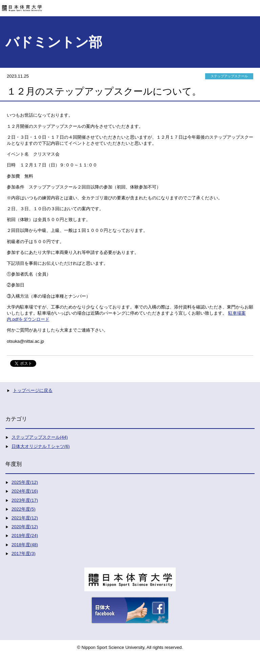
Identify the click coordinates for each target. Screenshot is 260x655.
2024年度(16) (25, 491)
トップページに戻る (32, 390)
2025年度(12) (25, 482)
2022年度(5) (24, 509)
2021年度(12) (25, 517)
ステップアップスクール (229, 76)
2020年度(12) (25, 526)
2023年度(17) (25, 500)
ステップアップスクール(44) (40, 437)
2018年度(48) (25, 544)
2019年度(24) (25, 535)
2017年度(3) (24, 553)
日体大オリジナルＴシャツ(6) (41, 446)
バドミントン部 (53, 42)
